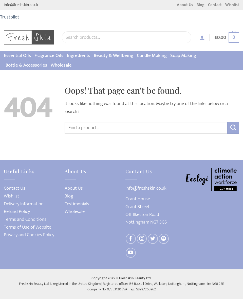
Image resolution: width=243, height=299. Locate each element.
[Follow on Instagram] (142, 239)
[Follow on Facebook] (131, 239)
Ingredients (78, 55)
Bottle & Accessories (26, 65)
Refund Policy (17, 211)
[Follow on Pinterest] (164, 239)
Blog (200, 5)
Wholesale (61, 65)
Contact (215, 5)
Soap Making (183, 55)
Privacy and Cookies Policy (29, 235)
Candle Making (152, 55)
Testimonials (77, 204)
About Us (185, 5)
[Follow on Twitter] (153, 239)
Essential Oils (17, 55)
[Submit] (233, 128)
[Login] (202, 37)
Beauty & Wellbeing (113, 55)
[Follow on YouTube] (131, 253)
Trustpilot (9, 17)
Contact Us (14, 188)
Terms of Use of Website (27, 227)
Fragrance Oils (48, 55)
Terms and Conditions (25, 219)
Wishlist (232, 5)
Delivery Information (24, 204)
